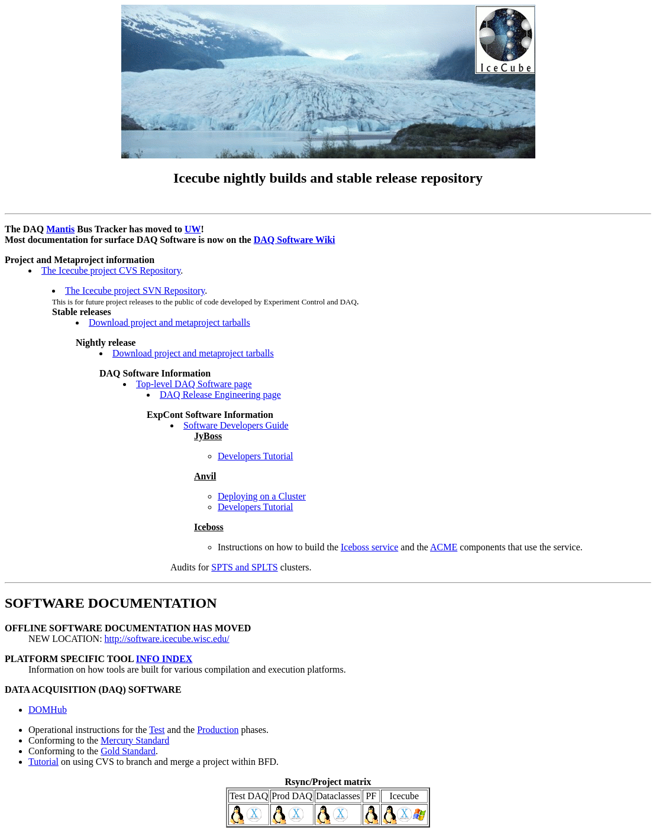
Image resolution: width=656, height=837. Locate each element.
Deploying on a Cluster (262, 496)
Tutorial (43, 762)
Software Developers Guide (236, 425)
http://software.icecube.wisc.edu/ (167, 639)
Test (156, 730)
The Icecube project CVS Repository (110, 270)
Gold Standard (128, 751)
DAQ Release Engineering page (220, 395)
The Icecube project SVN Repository (135, 291)
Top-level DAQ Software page (194, 384)
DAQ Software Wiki (294, 240)
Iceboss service (369, 547)
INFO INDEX (164, 659)
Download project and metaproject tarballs (169, 322)
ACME (443, 547)
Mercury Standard (135, 740)
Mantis (60, 229)
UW (193, 229)
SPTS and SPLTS (244, 567)
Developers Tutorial (255, 456)
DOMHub (47, 710)
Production (217, 730)
